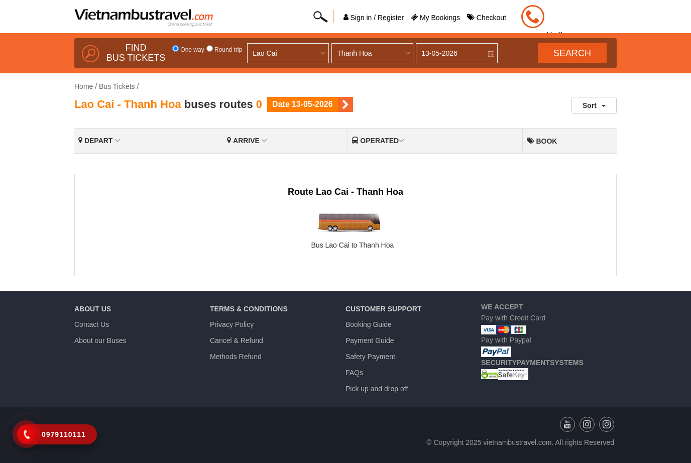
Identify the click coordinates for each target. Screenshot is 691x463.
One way (188, 49)
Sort (594, 105)
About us (92, 309)
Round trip (224, 49)
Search (572, 53)
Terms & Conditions (249, 309)
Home (83, 86)
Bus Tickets (117, 86)
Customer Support (383, 309)
